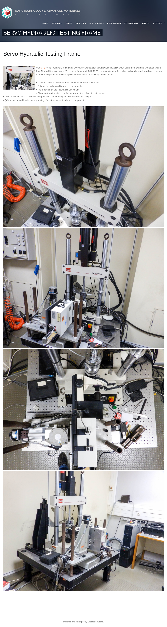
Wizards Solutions (95, 622)
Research (56, 23)
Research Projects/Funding (122, 23)
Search (146, 23)
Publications (96, 23)
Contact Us (159, 23)
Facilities (80, 23)
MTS (42, 67)
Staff (69, 23)
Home (45, 23)
